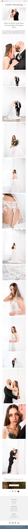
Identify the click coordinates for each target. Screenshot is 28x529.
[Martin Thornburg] (14, 5)
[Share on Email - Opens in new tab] (18, 491)
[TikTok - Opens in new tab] (18, 523)
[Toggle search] (25, 1)
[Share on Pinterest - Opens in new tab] (12, 491)
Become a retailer (14, 515)
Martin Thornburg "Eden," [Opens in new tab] (16, 31)
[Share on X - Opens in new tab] (15, 491)
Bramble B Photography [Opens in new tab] (9, 479)
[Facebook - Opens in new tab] (10, 523)
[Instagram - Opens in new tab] (12, 523)
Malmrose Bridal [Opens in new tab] (18, 479)
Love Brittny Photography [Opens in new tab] (22, 30)
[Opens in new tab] (14, 485)
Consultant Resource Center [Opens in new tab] (14, 517)
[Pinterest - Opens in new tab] (15, 523)
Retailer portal (14, 516)
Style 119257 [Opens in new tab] (3, 33)
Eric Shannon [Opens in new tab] (8, 480)
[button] (2, 5)
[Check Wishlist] (25, 5)
